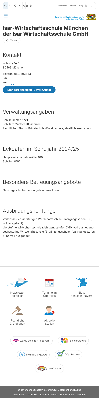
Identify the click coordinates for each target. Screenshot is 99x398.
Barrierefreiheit (48, 395)
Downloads (62, 6)
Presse (73, 6)
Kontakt (32, 395)
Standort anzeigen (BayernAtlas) (29, 89)
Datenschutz (67, 395)
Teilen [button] (11, 40)
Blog (83, 5)
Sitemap (81, 395)
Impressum (19, 395)
